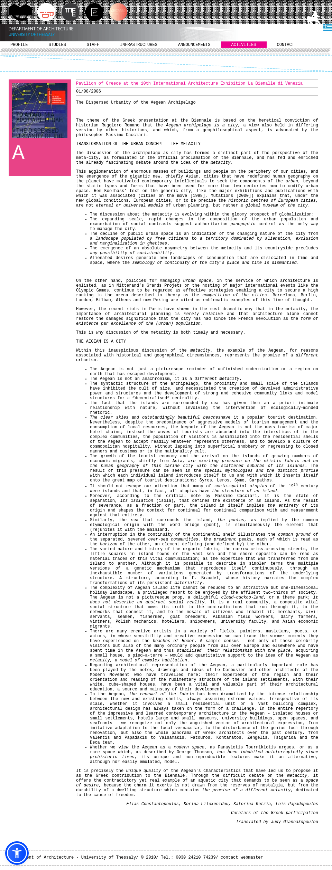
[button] (17, 853)
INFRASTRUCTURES (138, 44)
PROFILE (19, 44)
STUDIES (57, 44)
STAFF (93, 44)
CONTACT (285, 44)
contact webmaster (242, 857)
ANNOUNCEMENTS (194, 44)
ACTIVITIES (243, 44)
